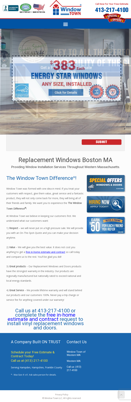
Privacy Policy (61, 394)
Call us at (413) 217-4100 (29, 361)
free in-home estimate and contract (45, 252)
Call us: (74, 368)
